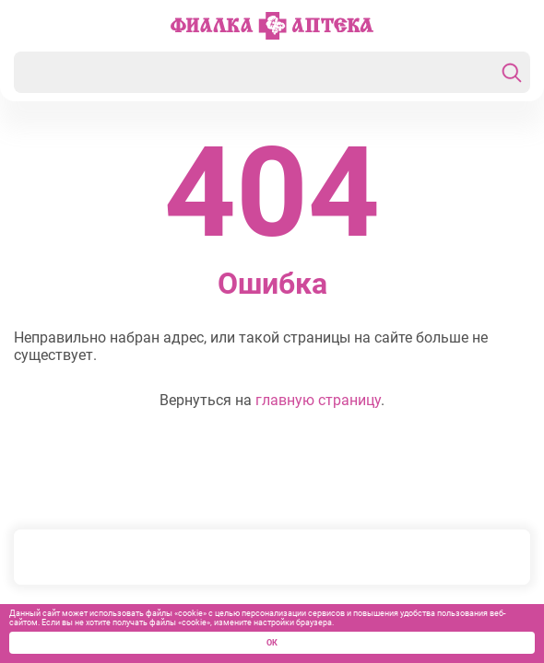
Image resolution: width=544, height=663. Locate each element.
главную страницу (318, 400)
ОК (272, 642)
